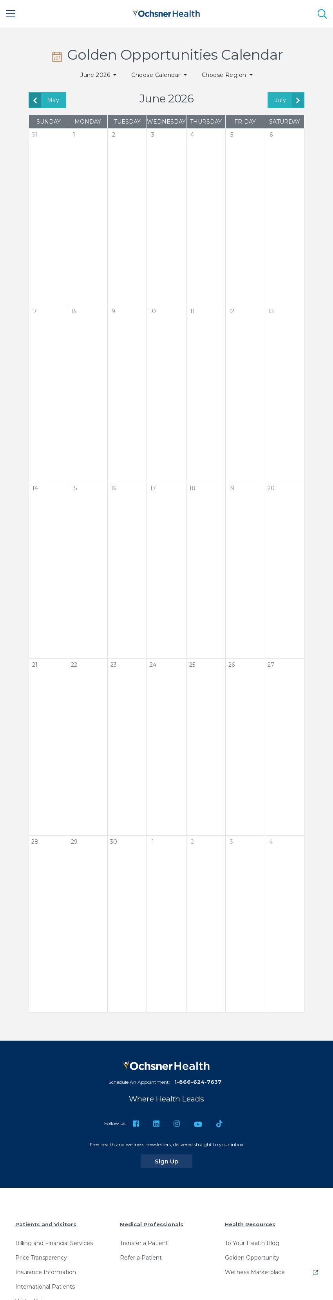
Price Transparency (41, 1257)
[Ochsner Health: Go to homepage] (166, 12)
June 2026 (96, 74)
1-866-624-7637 (197, 1082)
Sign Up (173, 1161)
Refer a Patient (141, 1257)
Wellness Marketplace (255, 1272)
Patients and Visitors (45, 1224)
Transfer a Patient (144, 1243)
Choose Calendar (156, 74)
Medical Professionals (151, 1224)
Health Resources (250, 1224)
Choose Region (225, 74)
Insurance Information (45, 1272)
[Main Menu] (11, 14)
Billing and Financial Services (54, 1243)
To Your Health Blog (252, 1243)
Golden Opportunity (252, 1257)
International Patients (45, 1286)
